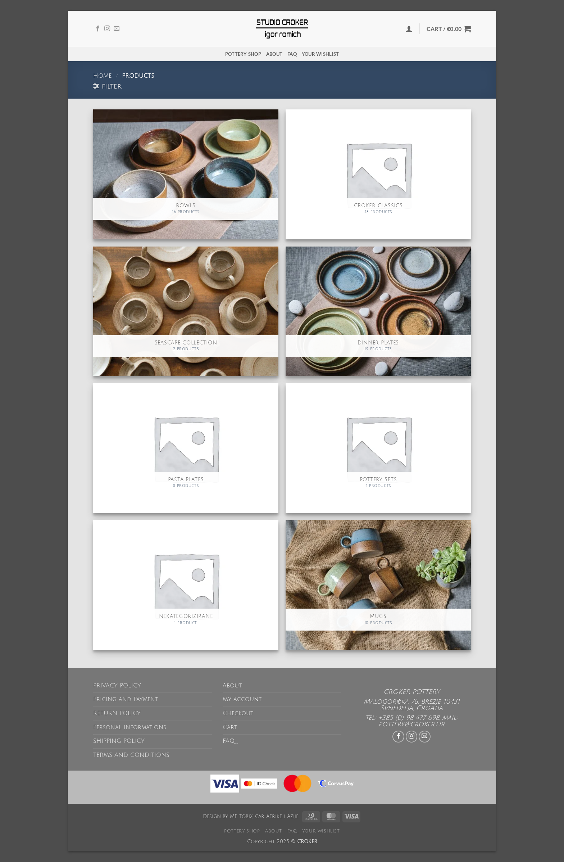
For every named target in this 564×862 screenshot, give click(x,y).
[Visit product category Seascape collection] (185, 311)
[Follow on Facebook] (98, 29)
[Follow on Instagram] (107, 29)
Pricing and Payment (125, 699)
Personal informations (129, 727)
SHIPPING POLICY (119, 741)
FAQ (292, 54)
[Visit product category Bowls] (185, 174)
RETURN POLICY (117, 713)
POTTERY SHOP (243, 54)
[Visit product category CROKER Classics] (378, 174)
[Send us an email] (116, 29)
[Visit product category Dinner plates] (378, 311)
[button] (409, 29)
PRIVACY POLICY (117, 685)
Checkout (238, 713)
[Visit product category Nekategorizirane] (185, 585)
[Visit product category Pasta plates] (185, 448)
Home (102, 76)
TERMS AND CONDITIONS (131, 755)
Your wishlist (320, 54)
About (274, 54)
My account (242, 699)
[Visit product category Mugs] (378, 585)
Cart (230, 727)
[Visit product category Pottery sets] (378, 448)
